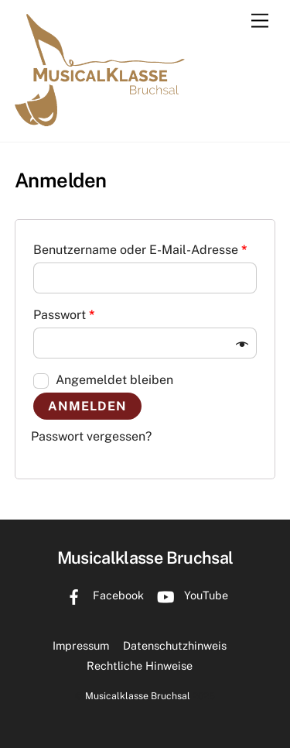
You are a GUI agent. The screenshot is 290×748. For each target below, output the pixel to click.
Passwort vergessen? (91, 436)
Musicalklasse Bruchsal (137, 696)
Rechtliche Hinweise (140, 665)
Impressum (81, 645)
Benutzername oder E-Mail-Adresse (140, 249)
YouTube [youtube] (189, 595)
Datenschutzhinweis (175, 645)
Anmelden (87, 406)
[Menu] (259, 21)
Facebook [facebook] (101, 595)
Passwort (64, 314)
